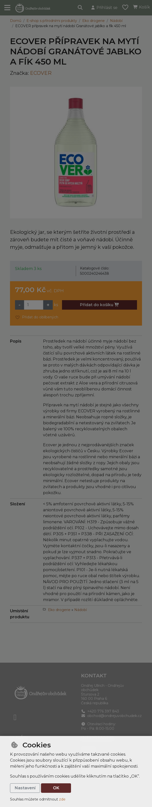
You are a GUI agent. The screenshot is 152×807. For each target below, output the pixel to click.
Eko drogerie (93, 20)
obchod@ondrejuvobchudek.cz (111, 716)
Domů (15, 20)
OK (56, 788)
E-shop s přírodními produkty (51, 20)
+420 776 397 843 (100, 711)
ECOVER (41, 73)
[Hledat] (80, 7)
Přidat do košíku (99, 304)
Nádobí (116, 20)
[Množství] (33, 305)
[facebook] (15, 717)
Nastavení (25, 788)
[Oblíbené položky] (125, 7)
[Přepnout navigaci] (7, 7)
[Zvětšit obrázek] (76, 152)
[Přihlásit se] (104, 7)
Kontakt (94, 676)
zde (62, 799)
